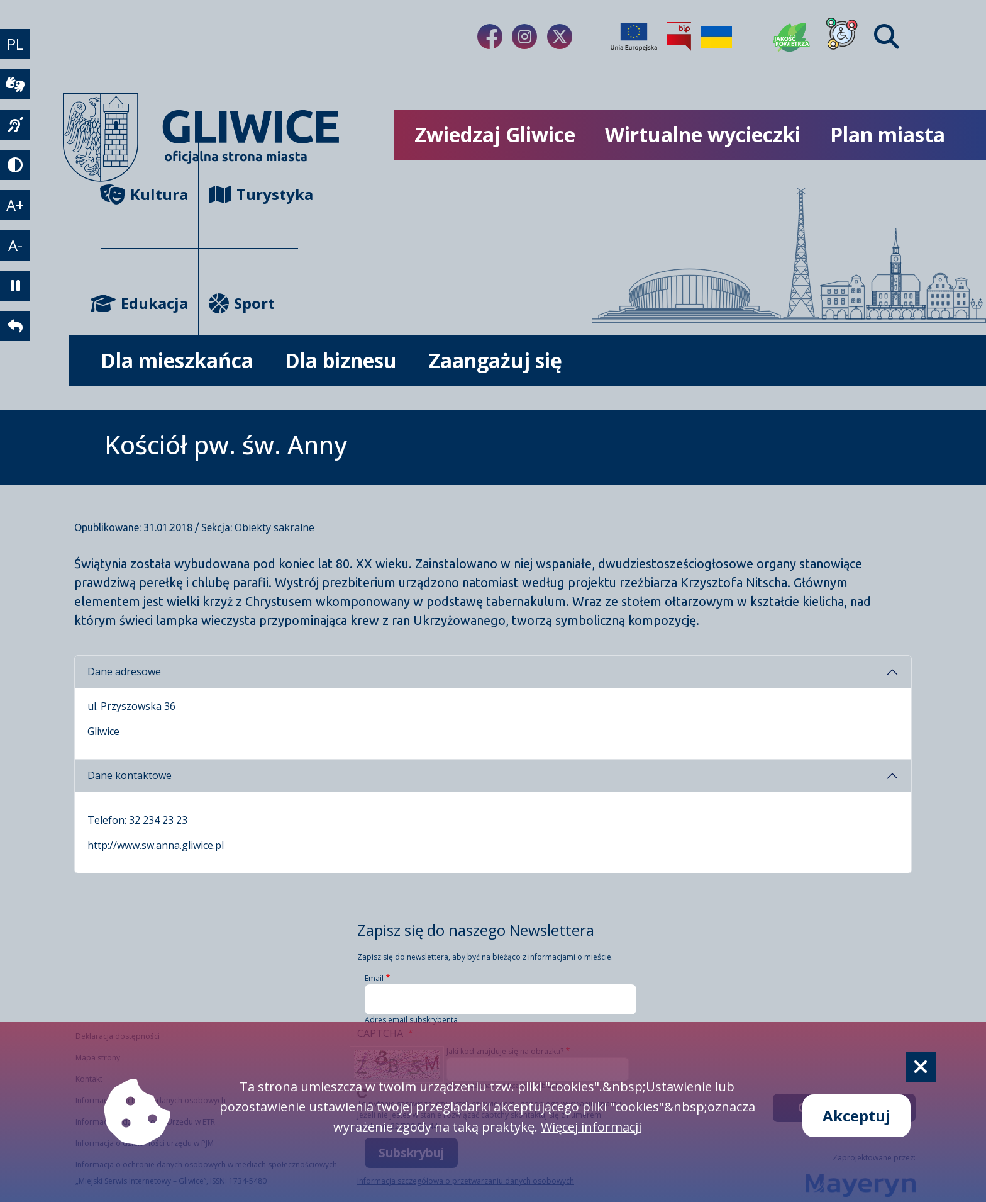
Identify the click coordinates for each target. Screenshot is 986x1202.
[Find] (886, 36)
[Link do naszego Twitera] (559, 36)
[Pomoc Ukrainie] (716, 36)
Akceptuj (856, 1115)
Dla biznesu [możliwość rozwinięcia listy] (341, 360)
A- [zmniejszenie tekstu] (15, 245)
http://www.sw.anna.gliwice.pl (155, 845)
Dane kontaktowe (129, 775)
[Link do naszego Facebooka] (489, 36)
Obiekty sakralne (274, 527)
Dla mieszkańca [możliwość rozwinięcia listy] (177, 360)
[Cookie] (921, 1067)
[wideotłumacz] (15, 84)
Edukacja (144, 303)
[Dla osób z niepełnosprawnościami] (842, 36)
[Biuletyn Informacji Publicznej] (679, 36)
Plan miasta (887, 134)
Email (374, 978)
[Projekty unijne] (634, 36)
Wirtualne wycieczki (702, 134)
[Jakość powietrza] (791, 36)
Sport (242, 303)
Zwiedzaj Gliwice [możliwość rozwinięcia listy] (494, 134)
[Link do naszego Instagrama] (524, 36)
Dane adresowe (124, 671)
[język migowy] (15, 125)
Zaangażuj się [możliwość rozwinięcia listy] (495, 360)
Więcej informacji (591, 1126)
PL (15, 43)
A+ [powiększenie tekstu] (15, 204)
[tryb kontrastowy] (15, 165)
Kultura (144, 194)
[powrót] (15, 326)
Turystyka (253, 194)
